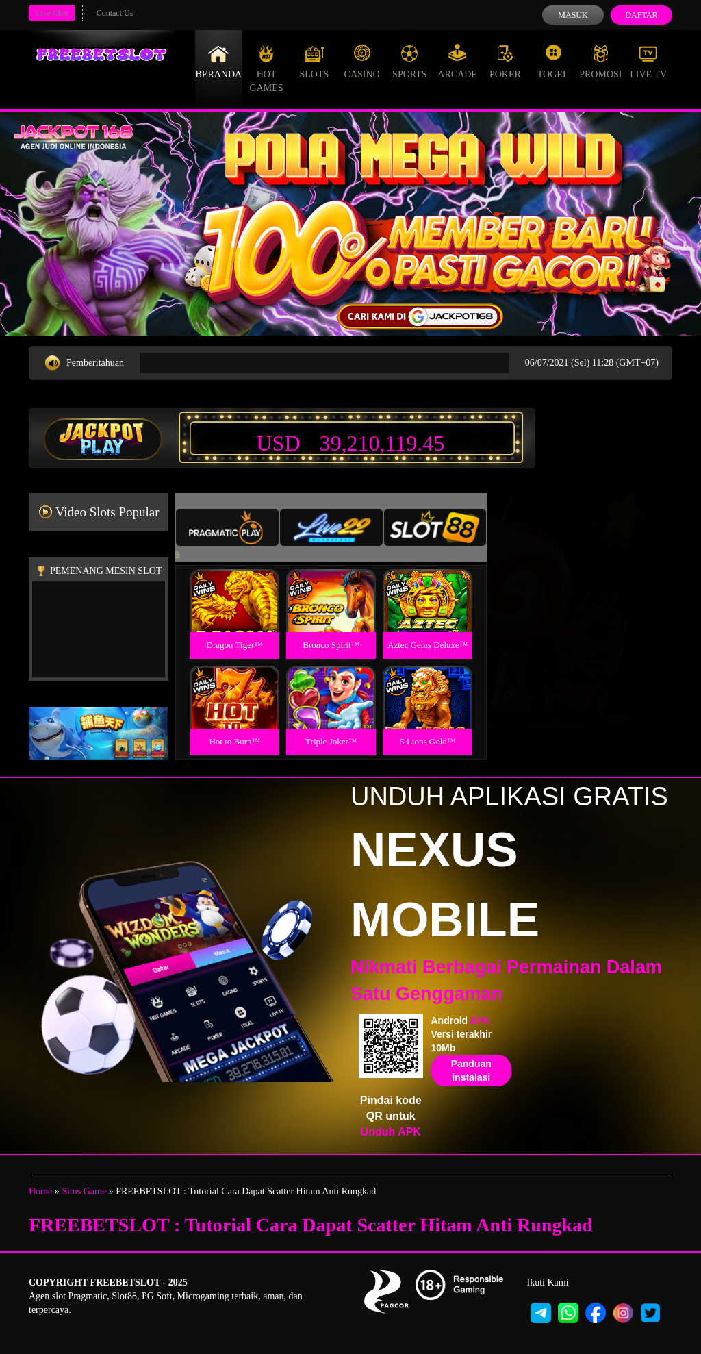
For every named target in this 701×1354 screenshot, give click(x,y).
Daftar (641, 15)
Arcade (457, 61)
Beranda (219, 61)
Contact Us (115, 13)
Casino (362, 61)
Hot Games (266, 68)
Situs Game (84, 1191)
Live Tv (648, 61)
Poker (505, 61)
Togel (553, 61)
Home (40, 1191)
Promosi (600, 61)
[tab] (227, 527)
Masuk (572, 15)
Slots (314, 61)
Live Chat (52, 13)
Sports (409, 61)
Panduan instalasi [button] (471, 1070)
